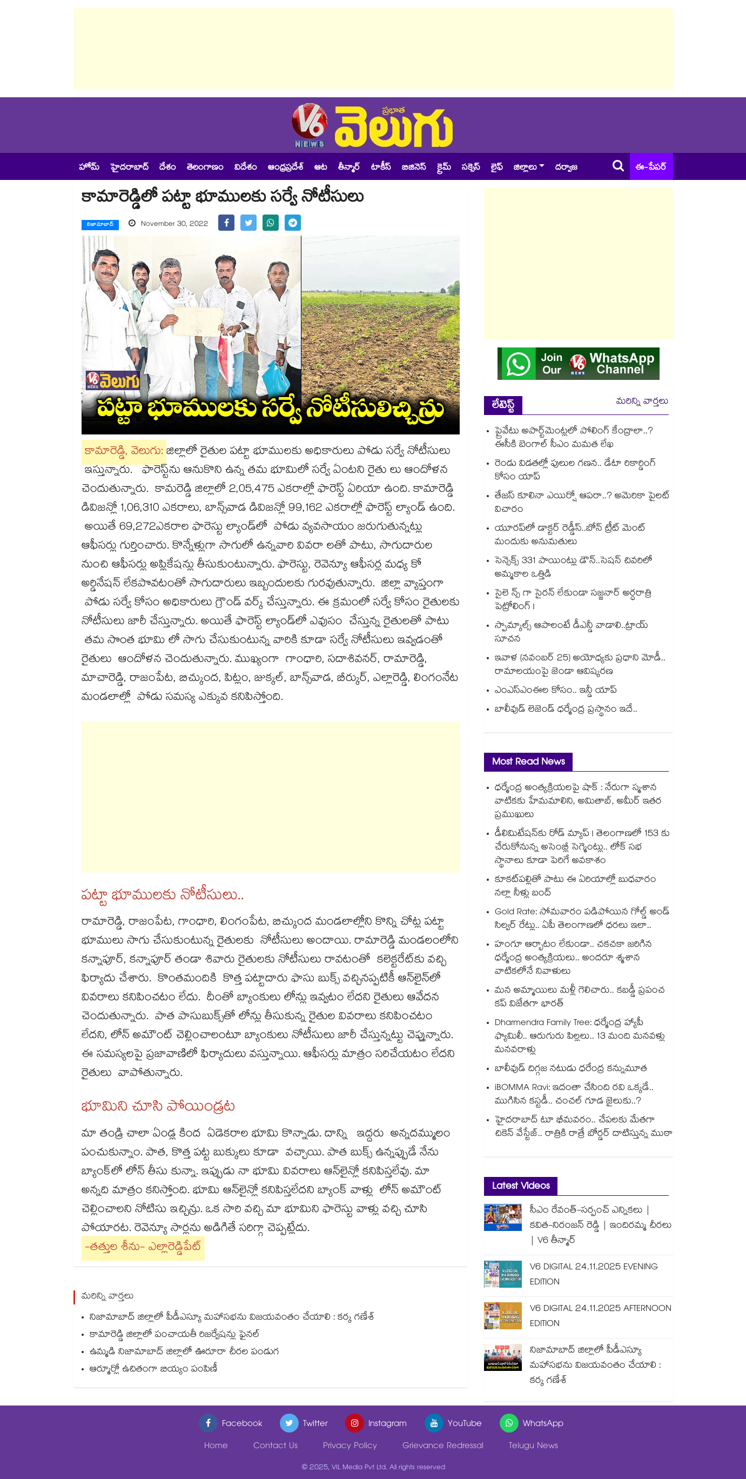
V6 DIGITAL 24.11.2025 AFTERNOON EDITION (600, 1317)
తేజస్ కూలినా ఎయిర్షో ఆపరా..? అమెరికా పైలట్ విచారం (582, 503)
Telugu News (533, 1447)
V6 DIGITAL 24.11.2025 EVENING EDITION (594, 1275)
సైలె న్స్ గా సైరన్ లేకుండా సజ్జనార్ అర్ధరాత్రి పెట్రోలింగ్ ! (573, 600)
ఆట (320, 168)
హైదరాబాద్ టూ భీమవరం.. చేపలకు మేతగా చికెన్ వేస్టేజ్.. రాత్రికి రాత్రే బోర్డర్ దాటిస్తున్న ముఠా (584, 1127)
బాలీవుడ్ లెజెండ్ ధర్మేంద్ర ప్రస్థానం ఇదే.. (566, 710)
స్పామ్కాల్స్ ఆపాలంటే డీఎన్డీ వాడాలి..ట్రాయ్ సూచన (571, 633)
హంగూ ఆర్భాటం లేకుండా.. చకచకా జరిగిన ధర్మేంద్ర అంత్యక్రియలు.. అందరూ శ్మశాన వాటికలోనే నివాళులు (573, 959)
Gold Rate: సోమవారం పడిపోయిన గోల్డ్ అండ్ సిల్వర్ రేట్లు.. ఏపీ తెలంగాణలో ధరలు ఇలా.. (582, 919)
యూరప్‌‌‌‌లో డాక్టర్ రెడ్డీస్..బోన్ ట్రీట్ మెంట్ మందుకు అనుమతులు (570, 536)
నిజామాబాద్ (100, 225)
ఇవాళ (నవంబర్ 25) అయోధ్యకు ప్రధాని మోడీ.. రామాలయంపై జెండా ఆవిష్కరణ (580, 665)
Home (216, 1447)
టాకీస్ (381, 168)
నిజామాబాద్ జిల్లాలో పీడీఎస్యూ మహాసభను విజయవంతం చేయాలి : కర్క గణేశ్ (232, 1318)
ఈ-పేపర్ (651, 168)
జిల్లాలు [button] (525, 168)
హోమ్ (89, 168)
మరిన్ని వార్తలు (642, 402)
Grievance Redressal (442, 1447)
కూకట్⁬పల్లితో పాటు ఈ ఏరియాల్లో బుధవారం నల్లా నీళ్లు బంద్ (575, 887)
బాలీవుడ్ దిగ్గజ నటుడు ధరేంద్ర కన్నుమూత (571, 1070)
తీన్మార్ (349, 168)
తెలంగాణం (205, 168)
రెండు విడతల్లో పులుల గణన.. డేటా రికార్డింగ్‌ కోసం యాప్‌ (575, 471)
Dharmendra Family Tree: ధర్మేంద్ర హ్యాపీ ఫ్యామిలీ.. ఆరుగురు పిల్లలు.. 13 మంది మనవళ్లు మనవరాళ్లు (580, 1037)
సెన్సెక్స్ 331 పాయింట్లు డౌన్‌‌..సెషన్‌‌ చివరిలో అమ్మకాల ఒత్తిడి (574, 568)
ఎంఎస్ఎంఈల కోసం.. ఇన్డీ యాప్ (556, 691)
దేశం (167, 168)
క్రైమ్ (444, 168)
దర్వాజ (566, 168)
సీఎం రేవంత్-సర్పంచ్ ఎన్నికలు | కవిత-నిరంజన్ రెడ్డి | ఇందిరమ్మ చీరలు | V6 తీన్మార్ (601, 1226)
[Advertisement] (373, 48)
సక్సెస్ (471, 168)
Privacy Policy (350, 1447)
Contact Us (275, 1447)
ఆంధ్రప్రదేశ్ (286, 168)
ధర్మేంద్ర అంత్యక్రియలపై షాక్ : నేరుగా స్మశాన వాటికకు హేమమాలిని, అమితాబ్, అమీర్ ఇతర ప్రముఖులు (578, 802)
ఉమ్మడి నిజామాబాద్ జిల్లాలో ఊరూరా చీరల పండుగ (184, 1353)
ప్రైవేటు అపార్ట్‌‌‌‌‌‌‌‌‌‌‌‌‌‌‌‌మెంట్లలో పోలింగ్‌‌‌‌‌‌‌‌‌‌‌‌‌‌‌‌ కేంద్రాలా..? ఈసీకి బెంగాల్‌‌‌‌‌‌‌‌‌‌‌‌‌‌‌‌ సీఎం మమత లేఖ (574, 438)
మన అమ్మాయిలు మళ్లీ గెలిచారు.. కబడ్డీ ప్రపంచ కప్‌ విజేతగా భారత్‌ (580, 998)
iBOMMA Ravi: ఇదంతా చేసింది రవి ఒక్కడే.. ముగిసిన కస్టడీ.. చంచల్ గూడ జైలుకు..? (574, 1095)
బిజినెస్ (414, 168)
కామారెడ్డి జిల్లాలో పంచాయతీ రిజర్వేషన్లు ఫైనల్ (175, 1335)
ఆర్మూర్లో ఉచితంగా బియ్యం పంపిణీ (154, 1370)
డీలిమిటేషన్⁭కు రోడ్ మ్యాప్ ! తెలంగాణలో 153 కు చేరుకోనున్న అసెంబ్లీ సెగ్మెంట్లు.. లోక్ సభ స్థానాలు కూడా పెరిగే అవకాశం (582, 848)
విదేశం (245, 168)
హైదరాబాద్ (129, 168)
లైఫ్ (497, 168)
